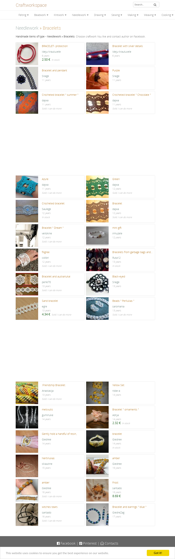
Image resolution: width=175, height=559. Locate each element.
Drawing (98, 15)
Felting (22, 15)
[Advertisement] (87, 145)
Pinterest (88, 543)
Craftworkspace (31, 5)
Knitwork (59, 15)
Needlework (79, 15)
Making (132, 15)
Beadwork (40, 15)
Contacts (109, 543)
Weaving (148, 15)
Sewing (115, 15)
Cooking (166, 15)
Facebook (66, 543)
